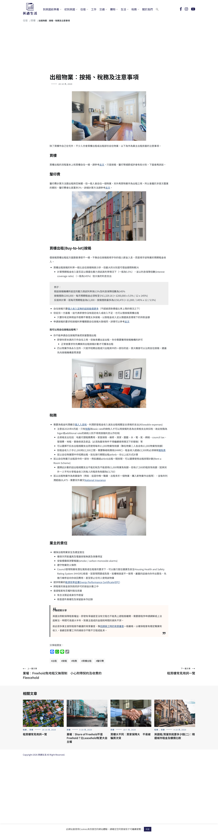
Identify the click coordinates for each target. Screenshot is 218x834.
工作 (93, 9)
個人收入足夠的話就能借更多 (83, 308)
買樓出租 (87, 660)
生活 (123, 9)
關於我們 (147, 9)
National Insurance (95, 480)
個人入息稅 (81, 424)
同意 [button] (148, 829)
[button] (157, 9)
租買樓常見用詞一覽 (152, 671)
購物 (112, 9)
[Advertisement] (109, 49)
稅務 (134, 9)
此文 (101, 164)
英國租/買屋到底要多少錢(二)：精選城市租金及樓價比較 (174, 736)
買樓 (33, 20)
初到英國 (69, 9)
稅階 (87, 429)
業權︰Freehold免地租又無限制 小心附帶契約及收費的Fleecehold (66, 673)
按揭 (64, 660)
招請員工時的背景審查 (112, 626)
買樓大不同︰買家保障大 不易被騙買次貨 (130, 736)
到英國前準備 (51, 9)
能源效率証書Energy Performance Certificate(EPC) (92, 582)
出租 (54, 660)
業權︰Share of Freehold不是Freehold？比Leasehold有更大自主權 (87, 737)
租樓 (25, 729)
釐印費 (100, 660)
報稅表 (162, 450)
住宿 (83, 9)
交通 (102, 9)
